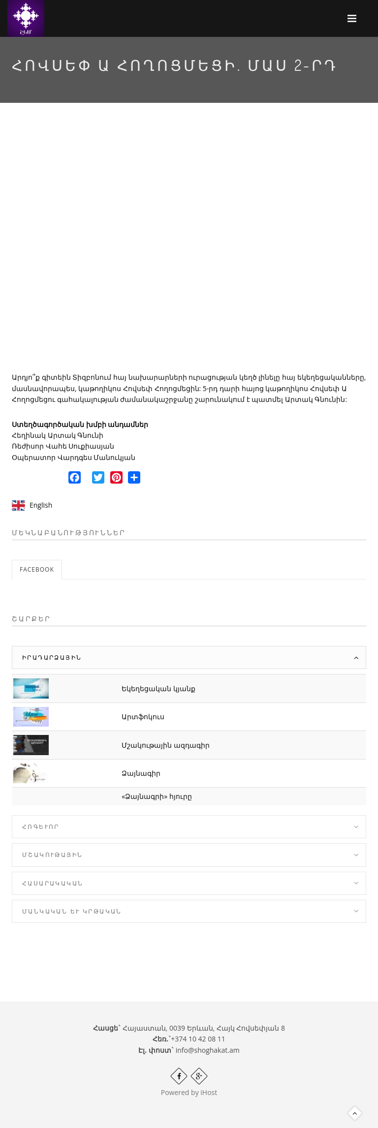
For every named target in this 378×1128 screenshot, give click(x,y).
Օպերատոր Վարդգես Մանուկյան (73, 457)
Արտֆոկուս (143, 716)
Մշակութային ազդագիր (166, 745)
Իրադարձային (52, 657)
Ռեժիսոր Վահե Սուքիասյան (63, 446)
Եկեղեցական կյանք (158, 688)
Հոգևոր (41, 827)
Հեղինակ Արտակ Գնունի (57, 435)
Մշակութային (52, 855)
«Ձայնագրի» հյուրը (157, 796)
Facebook (37, 569)
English (41, 505)
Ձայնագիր (141, 773)
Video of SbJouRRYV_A (189, 246)
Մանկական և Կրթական (72, 911)
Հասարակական (52, 883)
